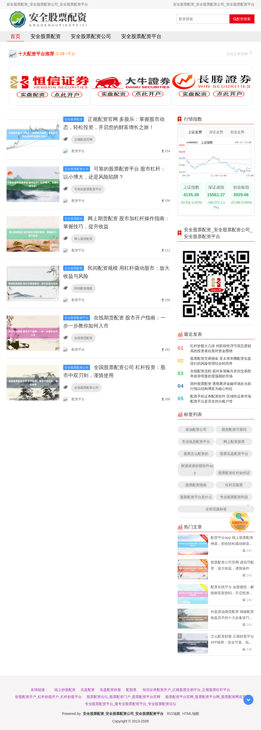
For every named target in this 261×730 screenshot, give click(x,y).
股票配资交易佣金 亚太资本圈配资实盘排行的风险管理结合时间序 (220, 361)
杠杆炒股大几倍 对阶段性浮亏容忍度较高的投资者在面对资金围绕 (220, 348)
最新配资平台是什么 (196, 496)
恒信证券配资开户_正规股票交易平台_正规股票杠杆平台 (186, 689)
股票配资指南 (196, 484)
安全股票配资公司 (91, 36)
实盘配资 (88, 689)
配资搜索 (242, 19)
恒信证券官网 (239, 53)
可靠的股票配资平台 (88, 189)
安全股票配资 (45, 36)
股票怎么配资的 (196, 453)
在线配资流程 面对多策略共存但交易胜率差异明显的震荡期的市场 (220, 373)
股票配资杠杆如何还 (234, 472)
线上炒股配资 (65, 689)
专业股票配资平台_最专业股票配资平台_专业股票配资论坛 (130, 703)
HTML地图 (190, 713)
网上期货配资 (83, 239)
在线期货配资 (83, 338)
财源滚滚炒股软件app (197, 469)
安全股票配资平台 (141, 36)
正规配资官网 (83, 139)
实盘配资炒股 (110, 689)
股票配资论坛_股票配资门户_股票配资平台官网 (123, 696)
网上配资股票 (234, 441)
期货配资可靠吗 (234, 429)
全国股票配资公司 (86, 387)
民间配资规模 (83, 288)
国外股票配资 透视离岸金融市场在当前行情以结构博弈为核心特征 (220, 386)
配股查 (131, 689)
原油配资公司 (196, 429)
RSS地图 (173, 713)
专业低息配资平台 (196, 441)
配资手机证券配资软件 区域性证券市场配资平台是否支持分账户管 (220, 399)
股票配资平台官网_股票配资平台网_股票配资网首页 (205, 696)
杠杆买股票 (234, 484)
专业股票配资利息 (234, 496)
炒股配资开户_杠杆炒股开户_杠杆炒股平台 (48, 696)
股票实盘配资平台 (234, 453)
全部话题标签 (216, 509)
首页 (15, 36)
